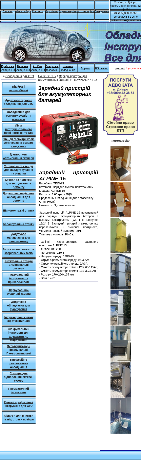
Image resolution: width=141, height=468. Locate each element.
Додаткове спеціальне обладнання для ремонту (18, 197)
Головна (7, 11)
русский (120, 68)
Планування (101, 11)
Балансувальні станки (18, 224)
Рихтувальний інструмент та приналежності (18, 278)
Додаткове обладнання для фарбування (18, 305)
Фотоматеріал (85, 11)
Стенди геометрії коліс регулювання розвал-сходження (18, 142)
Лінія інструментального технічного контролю (18, 129)
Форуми (85, 68)
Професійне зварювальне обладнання (18, 363)
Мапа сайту (23, 11)
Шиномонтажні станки (18, 210)
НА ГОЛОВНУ (47, 76)
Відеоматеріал (68, 11)
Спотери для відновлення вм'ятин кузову (18, 377)
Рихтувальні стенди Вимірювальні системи (18, 265)
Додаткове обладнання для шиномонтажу (18, 237)
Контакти (37, 11)
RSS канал (101, 68)
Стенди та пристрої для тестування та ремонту (18, 183)
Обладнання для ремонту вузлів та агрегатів (18, 115)
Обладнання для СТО (19, 76)
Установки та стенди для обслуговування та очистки (18, 170)
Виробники (51, 11)
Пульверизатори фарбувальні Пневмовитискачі (18, 350)
